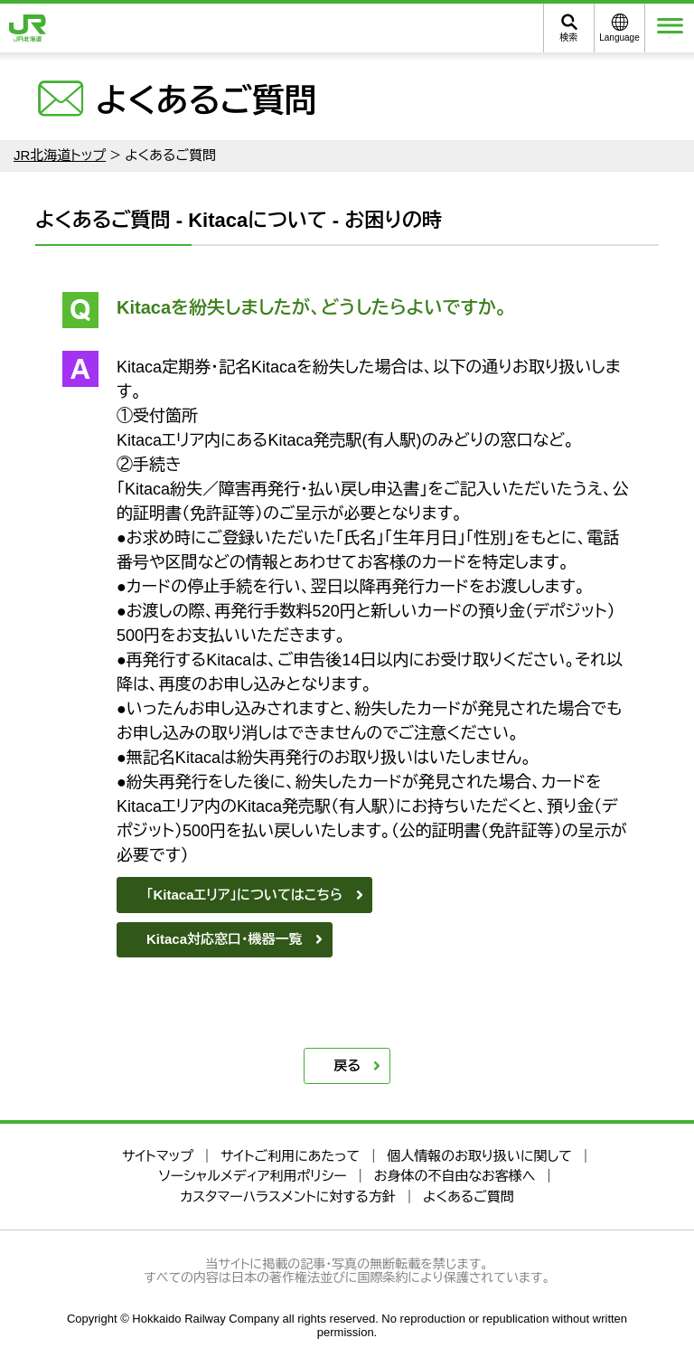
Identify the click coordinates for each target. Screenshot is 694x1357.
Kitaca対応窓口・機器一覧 (224, 939)
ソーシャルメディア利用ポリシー (252, 1175)
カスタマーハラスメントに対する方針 (288, 1196)
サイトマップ (157, 1156)
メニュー (670, 28)
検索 (569, 37)
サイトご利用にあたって (290, 1156)
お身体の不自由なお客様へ (455, 1175)
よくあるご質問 (468, 1196)
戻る (347, 1065)
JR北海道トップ (60, 155)
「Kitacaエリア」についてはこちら (244, 894)
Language (619, 37)
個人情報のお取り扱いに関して (479, 1156)
